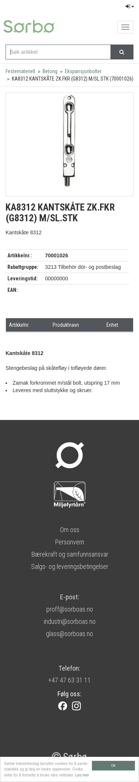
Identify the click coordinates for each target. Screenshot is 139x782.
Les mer (82, 775)
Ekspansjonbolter (83, 71)
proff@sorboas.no (69, 609)
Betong (50, 71)
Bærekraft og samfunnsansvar (69, 554)
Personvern (69, 542)
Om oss (69, 530)
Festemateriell (20, 71)
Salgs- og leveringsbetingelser (69, 566)
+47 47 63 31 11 (69, 680)
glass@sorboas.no (69, 634)
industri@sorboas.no (70, 621)
